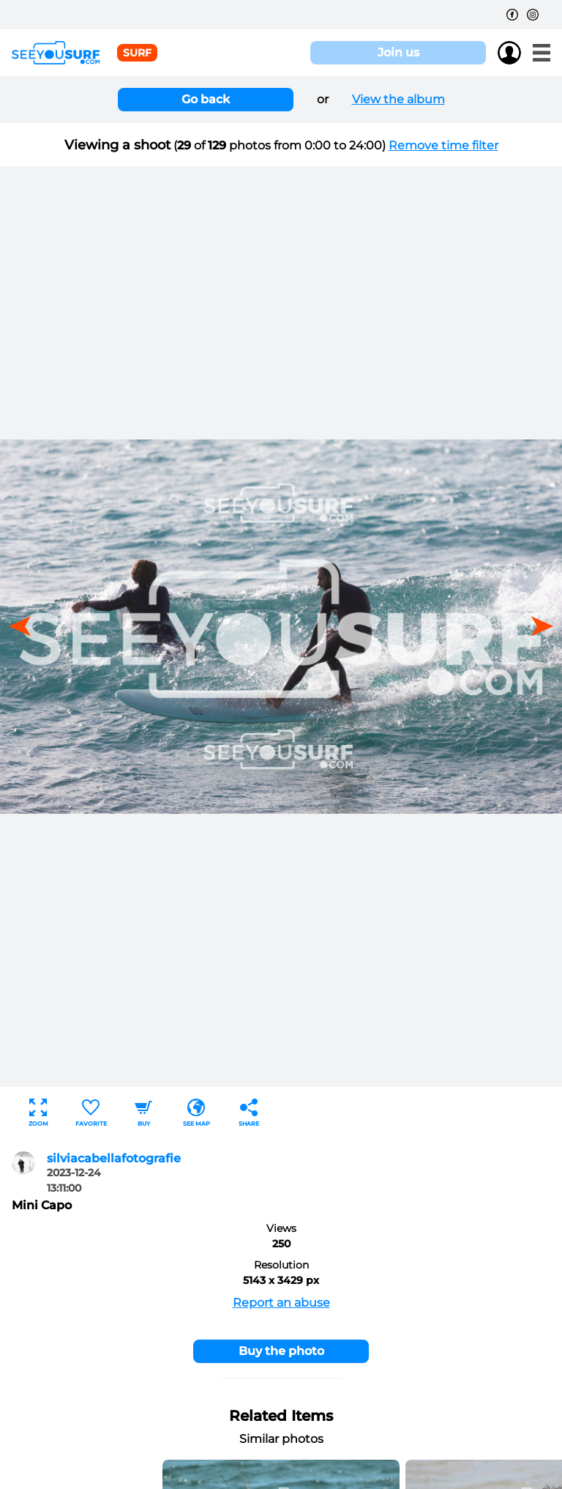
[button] (537, 626)
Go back (205, 99)
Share (249, 1113)
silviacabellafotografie (114, 1158)
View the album (398, 99)
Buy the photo (281, 1351)
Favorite (91, 1113)
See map (196, 1113)
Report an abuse (281, 1303)
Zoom (38, 1113)
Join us (398, 52)
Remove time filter (443, 145)
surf (137, 52)
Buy (143, 1113)
